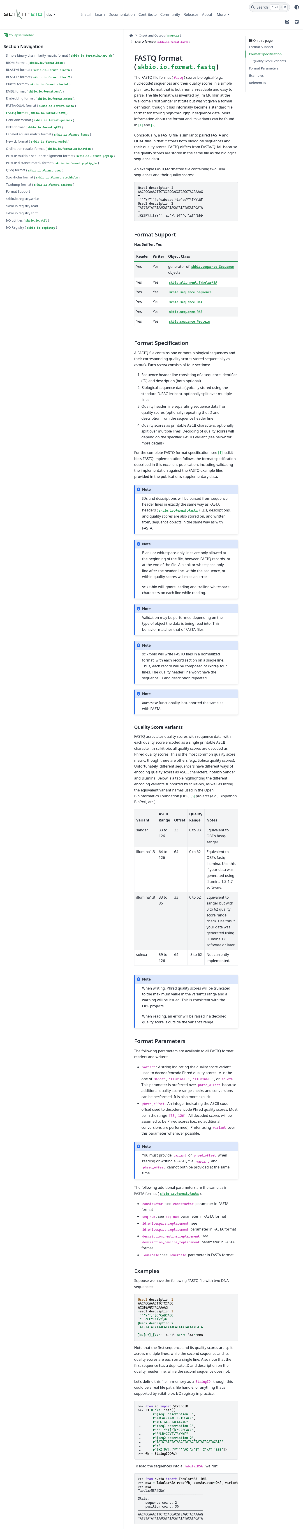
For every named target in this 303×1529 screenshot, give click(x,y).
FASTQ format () (36, 129)
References (257, 83)
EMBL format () (35, 96)
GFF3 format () (34, 148)
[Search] (269, 7)
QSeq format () (34, 213)
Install (86, 14)
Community (170, 14)
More (222, 14)
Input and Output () (112, 35)
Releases (191, 14)
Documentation (122, 14)
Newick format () (37, 168)
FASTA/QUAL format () (25, 119)
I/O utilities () (27, 274)
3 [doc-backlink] (89, 1488)
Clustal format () (38, 89)
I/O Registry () (31, 281)
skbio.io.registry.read (22, 259)
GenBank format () (27, 138)
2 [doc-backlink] (96, 1453)
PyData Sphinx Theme (268, 1522)
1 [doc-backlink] (93, 1453)
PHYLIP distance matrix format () (29, 203)
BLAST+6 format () (39, 75)
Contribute (148, 14)
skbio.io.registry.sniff (21, 266)
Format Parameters (264, 68)
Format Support (18, 245)
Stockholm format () (28, 223)
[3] (219, 644)
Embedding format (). (25, 106)
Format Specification (265, 54)
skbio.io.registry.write (22, 252)
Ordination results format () (29, 178)
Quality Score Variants (269, 61)
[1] (143, 92)
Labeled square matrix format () (28, 158)
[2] (155, 92)
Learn (100, 14)
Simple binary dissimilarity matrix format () (37, 58)
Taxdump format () (27, 235)
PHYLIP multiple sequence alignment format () (34, 190)
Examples (256, 75)
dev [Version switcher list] (49, 14)
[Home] (83, 35)
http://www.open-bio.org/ (122, 1488)
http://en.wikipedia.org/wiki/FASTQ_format (137, 1482)
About (207, 14)
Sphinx (167, 1522)
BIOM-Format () (35, 68)
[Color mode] (296, 7)
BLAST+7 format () (39, 82)
